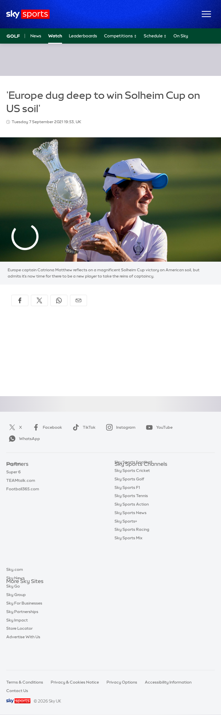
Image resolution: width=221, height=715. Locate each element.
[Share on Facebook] (19, 300)
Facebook (46, 427)
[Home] (28, 14)
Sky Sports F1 (127, 515)
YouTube (158, 427)
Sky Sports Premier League (139, 481)
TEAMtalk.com (20, 490)
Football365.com (22, 498)
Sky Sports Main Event (135, 473)
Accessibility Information (168, 682)
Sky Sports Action (131, 532)
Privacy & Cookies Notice (75, 682)
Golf (13, 36)
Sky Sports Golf (129, 507)
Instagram (119, 427)
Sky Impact (17, 641)
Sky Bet (13, 473)
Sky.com (14, 590)
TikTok (82, 427)
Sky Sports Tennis (131, 523)
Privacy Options (122, 682)
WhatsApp (23, 438)
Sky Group (16, 615)
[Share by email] (78, 300)
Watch (55, 36)
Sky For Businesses (24, 624)
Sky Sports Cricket (132, 498)
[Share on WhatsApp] (58, 300)
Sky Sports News (130, 540)
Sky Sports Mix (128, 565)
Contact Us (17, 691)
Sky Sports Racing (131, 557)
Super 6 (13, 481)
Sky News (15, 599)
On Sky (180, 36)
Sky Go (13, 607)
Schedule (155, 36)
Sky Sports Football (133, 490)
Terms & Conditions (24, 682)
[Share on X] (39, 300)
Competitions (120, 36)
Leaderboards (83, 36)
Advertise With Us (23, 657)
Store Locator (19, 649)
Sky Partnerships (22, 632)
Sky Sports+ (125, 549)
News (35, 36)
